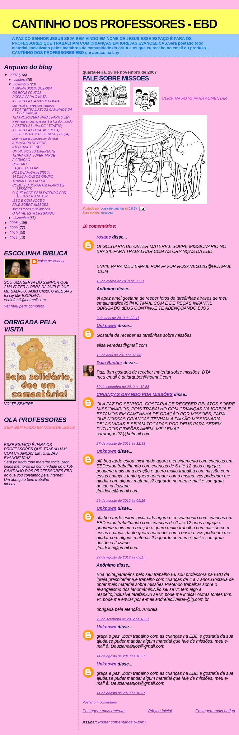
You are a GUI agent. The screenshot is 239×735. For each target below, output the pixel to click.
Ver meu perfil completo (24, 306)
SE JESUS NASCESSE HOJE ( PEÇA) (40, 134)
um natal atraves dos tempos (33, 105)
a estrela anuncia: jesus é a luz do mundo (42, 121)
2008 (14, 222)
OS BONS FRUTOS (26, 92)
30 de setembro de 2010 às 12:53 (122, 387)
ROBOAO (19, 164)
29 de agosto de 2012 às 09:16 (120, 500)
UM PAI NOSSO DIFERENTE (33, 151)
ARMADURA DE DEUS (29, 143)
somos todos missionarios (31, 209)
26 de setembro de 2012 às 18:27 (122, 619)
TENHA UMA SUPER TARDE (33, 155)
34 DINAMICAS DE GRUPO (32, 176)
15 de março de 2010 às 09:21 (120, 281)
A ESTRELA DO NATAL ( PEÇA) (36, 130)
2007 (14, 75)
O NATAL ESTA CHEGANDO (33, 213)
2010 (14, 232)
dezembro (21, 218)
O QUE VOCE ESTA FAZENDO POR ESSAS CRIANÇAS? (39, 194)
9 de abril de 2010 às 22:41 (117, 318)
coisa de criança (51, 261)
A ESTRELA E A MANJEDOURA (36, 101)
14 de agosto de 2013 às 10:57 (120, 656)
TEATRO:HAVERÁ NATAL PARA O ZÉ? (41, 117)
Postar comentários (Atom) (122, 722)
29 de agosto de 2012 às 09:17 (120, 557)
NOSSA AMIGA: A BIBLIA (31, 172)
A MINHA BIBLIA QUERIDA (32, 88)
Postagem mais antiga (215, 710)
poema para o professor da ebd (35, 138)
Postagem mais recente (103, 710)
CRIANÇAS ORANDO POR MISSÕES (134, 394)
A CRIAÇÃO (21, 160)
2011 (14, 237)
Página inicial (160, 710)
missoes (107, 212)
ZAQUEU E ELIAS (25, 168)
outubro (19, 79)
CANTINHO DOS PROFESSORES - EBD (114, 24)
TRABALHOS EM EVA (28, 181)
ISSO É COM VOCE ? (28, 200)
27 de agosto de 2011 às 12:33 (120, 443)
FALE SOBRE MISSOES (30, 204)
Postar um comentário (99, 702)
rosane (103, 237)
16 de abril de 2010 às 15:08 (118, 355)
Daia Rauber (109, 362)
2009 (14, 227)
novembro (21, 84)
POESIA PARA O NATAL (30, 97)
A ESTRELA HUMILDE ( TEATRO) (37, 126)
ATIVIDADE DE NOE (27, 147)
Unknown (106, 325)
